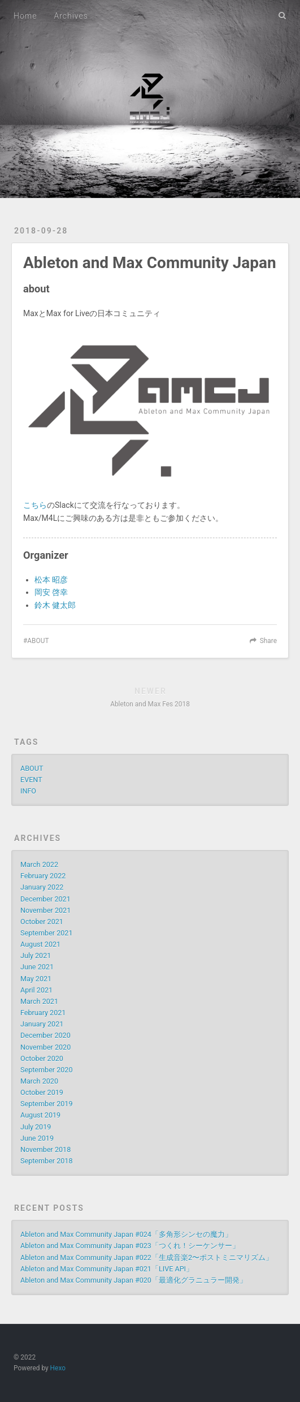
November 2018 (45, 1149)
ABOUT (38, 641)
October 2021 (41, 921)
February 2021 (43, 1012)
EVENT (31, 779)
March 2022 (39, 864)
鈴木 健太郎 (55, 605)
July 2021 (35, 955)
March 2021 (39, 1001)
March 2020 (39, 1081)
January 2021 (41, 1024)
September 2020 (46, 1069)
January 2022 (41, 887)
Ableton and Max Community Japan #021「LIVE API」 (106, 1269)
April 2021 (36, 990)
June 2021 (37, 967)
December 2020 (45, 1035)
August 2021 (40, 944)
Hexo (58, 1368)
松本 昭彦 (51, 579)
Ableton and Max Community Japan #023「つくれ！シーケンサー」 (130, 1245)
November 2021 (45, 910)
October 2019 (41, 1092)
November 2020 (45, 1047)
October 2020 (41, 1058)
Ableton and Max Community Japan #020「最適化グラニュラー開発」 (133, 1280)
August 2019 (40, 1115)
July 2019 (35, 1127)
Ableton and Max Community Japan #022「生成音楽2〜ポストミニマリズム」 (146, 1257)
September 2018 (46, 1161)
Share (268, 641)
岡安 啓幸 (51, 592)
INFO (28, 791)
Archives (71, 15)
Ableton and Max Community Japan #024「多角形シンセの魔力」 (126, 1234)
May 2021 (35, 978)
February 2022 (43, 876)
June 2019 (37, 1138)
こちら (35, 505)
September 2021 (46, 933)
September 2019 (46, 1103)
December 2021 (45, 899)
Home (25, 15)
